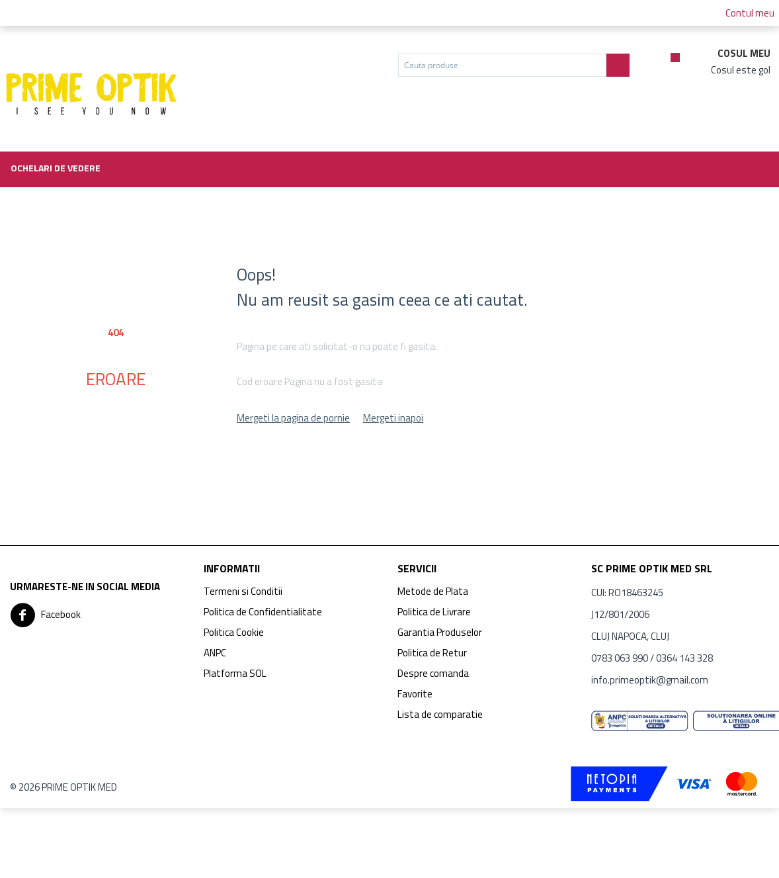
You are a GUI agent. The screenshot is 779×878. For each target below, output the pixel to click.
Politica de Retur (432, 652)
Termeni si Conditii (243, 591)
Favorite (414, 693)
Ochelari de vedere (56, 168)
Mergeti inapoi (393, 417)
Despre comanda (433, 673)
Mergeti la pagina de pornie (293, 417)
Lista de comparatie (440, 714)
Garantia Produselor (439, 632)
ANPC (215, 652)
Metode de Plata (432, 591)
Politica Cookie (234, 632)
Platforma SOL (235, 673)
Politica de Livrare (434, 611)
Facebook (45, 615)
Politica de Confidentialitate (263, 611)
